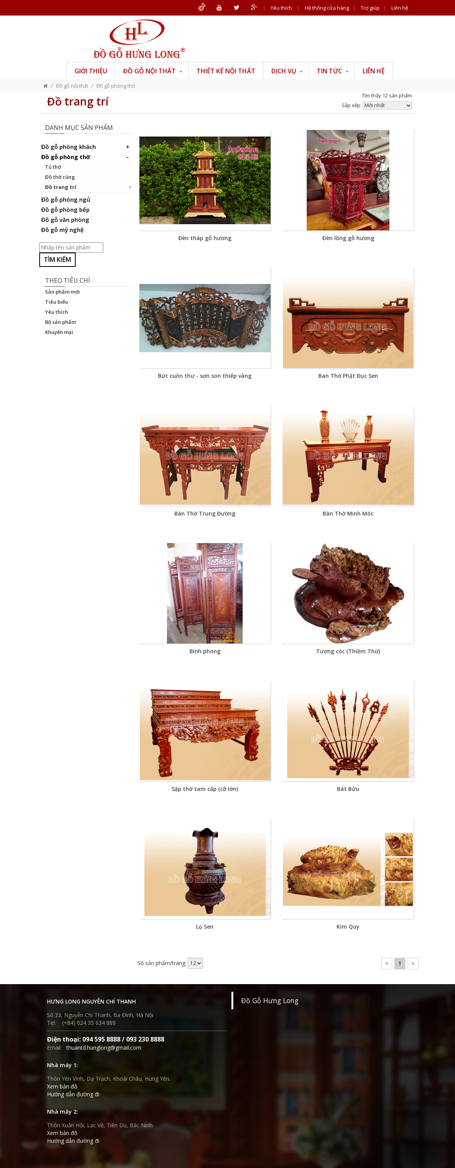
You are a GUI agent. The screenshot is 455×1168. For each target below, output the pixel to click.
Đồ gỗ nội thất (152, 71)
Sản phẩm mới (62, 291)
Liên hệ (399, 7)
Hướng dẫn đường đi (73, 1094)
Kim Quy (348, 926)
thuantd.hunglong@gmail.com (103, 1047)
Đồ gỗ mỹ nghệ (62, 230)
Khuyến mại (59, 332)
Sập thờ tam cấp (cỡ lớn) (205, 789)
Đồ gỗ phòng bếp (65, 209)
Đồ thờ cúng (60, 176)
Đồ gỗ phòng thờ (115, 85)
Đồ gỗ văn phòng (65, 219)
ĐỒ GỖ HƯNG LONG (139, 38)
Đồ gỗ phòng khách (86, 147)
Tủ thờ (53, 166)
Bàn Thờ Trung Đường (204, 513)
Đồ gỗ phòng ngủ (65, 199)
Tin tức (333, 71)
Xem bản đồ (62, 1086)
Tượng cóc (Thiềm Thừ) (348, 651)
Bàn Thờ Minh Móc (348, 513)
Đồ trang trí (60, 186)
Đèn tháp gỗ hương (204, 238)
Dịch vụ (287, 71)
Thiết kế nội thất (225, 71)
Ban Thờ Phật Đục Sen (348, 375)
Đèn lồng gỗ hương (348, 238)
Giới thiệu (91, 71)
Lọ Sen (205, 926)
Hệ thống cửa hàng (327, 7)
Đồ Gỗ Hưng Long (270, 1000)
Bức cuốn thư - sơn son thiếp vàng (205, 375)
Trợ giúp (370, 7)
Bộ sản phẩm (60, 321)
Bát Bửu (348, 789)
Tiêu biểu (56, 301)
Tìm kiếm (57, 259)
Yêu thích (281, 7)
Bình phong (205, 651)
